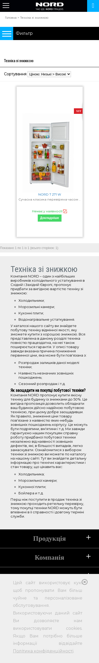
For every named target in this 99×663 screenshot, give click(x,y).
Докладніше (49, 218)
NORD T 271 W (49, 194)
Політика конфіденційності (43, 651)
